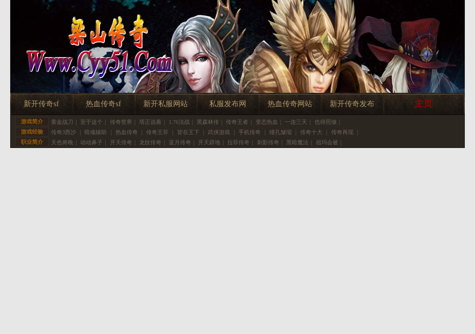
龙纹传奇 (150, 142)
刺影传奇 (268, 142)
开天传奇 (121, 142)
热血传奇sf (103, 104)
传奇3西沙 (63, 132)
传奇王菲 (157, 132)
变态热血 (267, 122)
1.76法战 (179, 122)
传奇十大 (311, 132)
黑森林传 (208, 122)
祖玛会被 (327, 142)
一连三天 (296, 122)
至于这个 (91, 122)
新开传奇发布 (352, 104)
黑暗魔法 (297, 142)
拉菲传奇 (238, 142)
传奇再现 (342, 132)
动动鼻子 (91, 142)
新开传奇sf (41, 104)
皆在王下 (188, 132)
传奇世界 (121, 122)
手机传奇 (249, 132)
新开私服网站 (165, 104)
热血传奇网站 (290, 104)
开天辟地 (209, 142)
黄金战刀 (62, 122)
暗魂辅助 (95, 132)
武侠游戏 (219, 132)
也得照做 (326, 122)
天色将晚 (62, 142)
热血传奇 (127, 132)
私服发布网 (227, 104)
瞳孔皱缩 (281, 132)
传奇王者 (237, 122)
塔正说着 (150, 122)
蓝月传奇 (180, 142)
